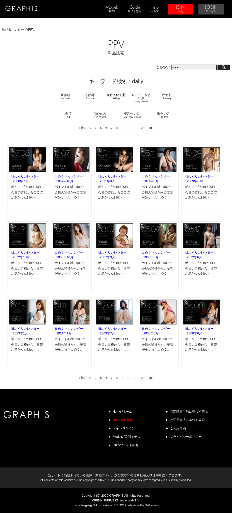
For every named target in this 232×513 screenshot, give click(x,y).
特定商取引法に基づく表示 (189, 411)
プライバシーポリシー (186, 436)
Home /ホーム (122, 411)
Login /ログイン (124, 428)
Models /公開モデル (126, 436)
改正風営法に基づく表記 (187, 420)
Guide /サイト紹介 (126, 445)
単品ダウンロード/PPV (18, 29)
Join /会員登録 (123, 420)
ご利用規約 (178, 428)
